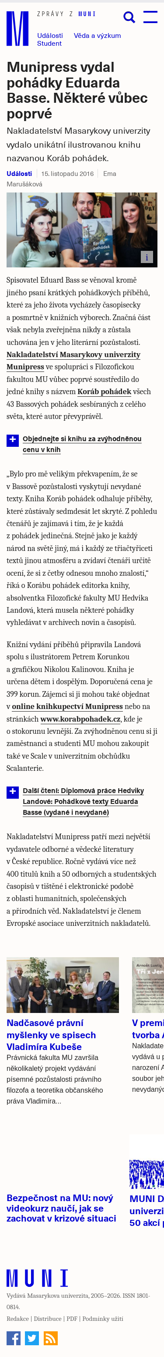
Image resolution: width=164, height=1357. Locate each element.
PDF (71, 1319)
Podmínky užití (102, 1319)
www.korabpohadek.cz (81, 719)
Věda (97, 35)
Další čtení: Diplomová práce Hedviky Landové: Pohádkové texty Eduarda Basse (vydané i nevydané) (83, 801)
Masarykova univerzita (57, 1296)
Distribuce (47, 1319)
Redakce (18, 1319)
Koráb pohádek (104, 391)
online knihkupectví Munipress (67, 706)
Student (49, 42)
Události (50, 35)
